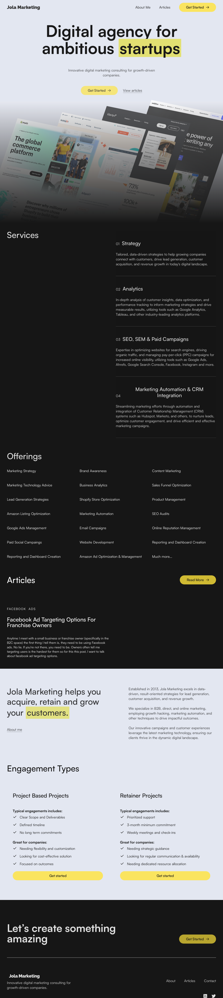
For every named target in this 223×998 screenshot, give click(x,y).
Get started (58, 875)
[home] (23, 7)
